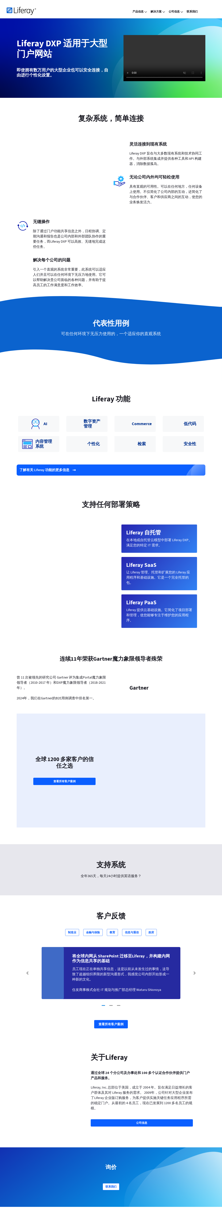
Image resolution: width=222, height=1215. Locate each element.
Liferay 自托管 (38, 1172)
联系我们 (111, 1121)
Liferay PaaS (36, 1165)
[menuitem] (140, 12)
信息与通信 (132, 867)
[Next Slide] (194, 908)
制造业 (72, 867)
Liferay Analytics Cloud (44, 1185)
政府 (151, 867)
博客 (73, 1158)
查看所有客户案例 (64, 742)
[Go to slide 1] (103, 940)
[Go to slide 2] (111, 940)
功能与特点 (80, 1152)
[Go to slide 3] (119, 940)
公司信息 (121, 1152)
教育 (112, 867)
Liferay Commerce (41, 1178)
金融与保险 (93, 867)
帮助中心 (163, 1158)
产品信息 (36, 1152)
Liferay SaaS (36, 1158)
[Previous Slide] (27, 908)
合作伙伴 (120, 1158)
